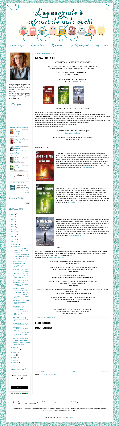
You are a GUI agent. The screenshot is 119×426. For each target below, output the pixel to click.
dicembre (16, 244)
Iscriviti (19, 387)
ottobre (15, 347)
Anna (17, 185)
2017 (13, 234)
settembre (16, 350)
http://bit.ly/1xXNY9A (74, 235)
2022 (13, 221)
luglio (14, 355)
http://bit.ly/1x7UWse (74, 202)
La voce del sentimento (19, 288)
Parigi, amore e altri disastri (20, 269)
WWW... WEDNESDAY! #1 (20, 280)
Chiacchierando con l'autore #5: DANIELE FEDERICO (21, 255)
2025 (13, 214)
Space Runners (17, 261)
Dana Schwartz (18, 142)
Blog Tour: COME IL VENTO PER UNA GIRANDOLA (21, 339)
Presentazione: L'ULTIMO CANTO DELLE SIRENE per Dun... (20, 250)
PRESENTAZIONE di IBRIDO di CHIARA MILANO (21, 343)
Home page (17, 45)
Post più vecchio (104, 371)
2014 (13, 242)
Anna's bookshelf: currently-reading (19, 127)
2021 (13, 224)
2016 (13, 237)
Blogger (72, 417)
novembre (16, 246)
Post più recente (40, 371)
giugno (15, 357)
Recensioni (37, 45)
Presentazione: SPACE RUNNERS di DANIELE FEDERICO (20, 284)
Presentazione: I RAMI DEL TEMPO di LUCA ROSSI (20, 291)
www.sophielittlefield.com (56, 257)
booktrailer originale (72, 133)
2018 (13, 232)
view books (27, 192)
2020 (13, 227)
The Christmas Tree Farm (17, 131)
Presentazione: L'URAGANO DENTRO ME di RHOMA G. (21, 334)
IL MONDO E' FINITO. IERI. (21, 258)
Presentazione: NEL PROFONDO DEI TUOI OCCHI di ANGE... (20, 307)
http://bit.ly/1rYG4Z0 (89, 167)
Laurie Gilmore (18, 134)
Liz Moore (17, 161)
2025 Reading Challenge (19, 183)
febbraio (15, 362)
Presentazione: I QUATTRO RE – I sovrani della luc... (21, 323)
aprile (14, 360)
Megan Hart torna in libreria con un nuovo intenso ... (20, 276)
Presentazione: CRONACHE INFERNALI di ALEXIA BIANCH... (21, 302)
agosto (15, 352)
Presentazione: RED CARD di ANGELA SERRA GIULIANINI (20, 313)
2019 (13, 229)
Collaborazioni (79, 45)
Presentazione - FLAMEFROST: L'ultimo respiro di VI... (20, 328)
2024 (13, 216)
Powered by (19, 393)
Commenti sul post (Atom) (48, 374)
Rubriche (57, 45)
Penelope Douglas (15, 153)
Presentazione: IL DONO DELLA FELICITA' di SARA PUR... (21, 296)
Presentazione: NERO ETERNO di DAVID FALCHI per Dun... (19, 265)
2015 (13, 239)
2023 (13, 219)
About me (102, 45)
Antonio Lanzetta (18, 169)
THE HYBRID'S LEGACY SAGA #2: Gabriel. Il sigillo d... (21, 319)
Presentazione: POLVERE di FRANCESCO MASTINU (21, 272)
